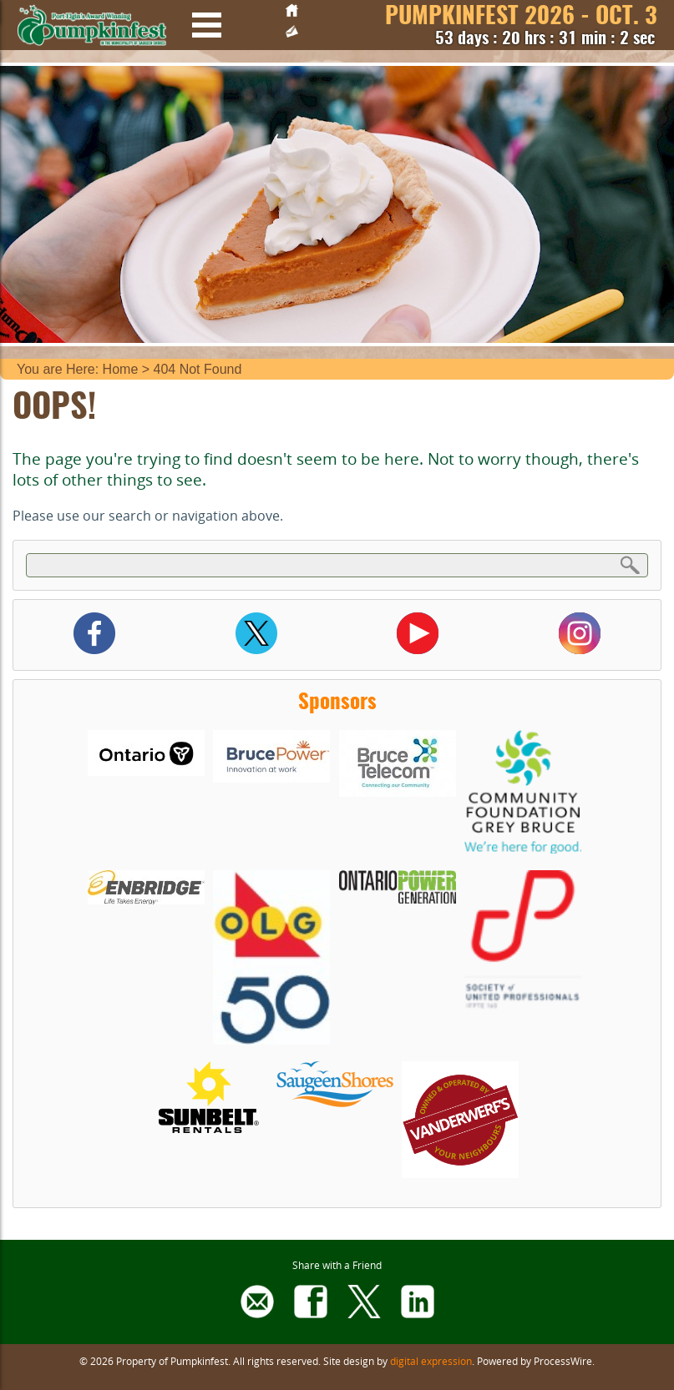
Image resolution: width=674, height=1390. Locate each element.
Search (630, 564)
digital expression (431, 1360)
